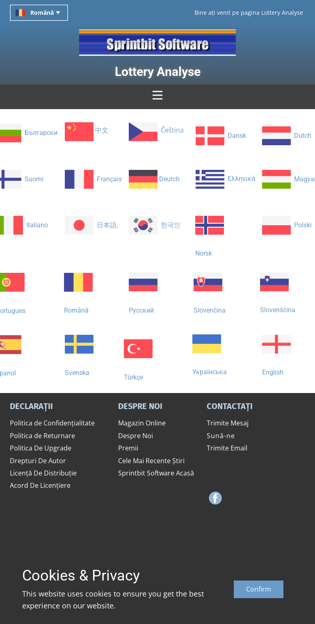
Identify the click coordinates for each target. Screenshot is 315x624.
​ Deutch (154, 179)
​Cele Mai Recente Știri (151, 460)
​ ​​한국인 (154, 225)
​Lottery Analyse (158, 71)
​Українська (209, 351)
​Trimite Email (227, 448)
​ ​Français (93, 179)
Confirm (258, 589)
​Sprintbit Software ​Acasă (156, 473)
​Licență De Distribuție (43, 473)
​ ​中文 (86, 131)
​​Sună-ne (221, 435)
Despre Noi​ (135, 435)
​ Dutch (286, 135)
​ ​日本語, (91, 225)
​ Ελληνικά (225, 179)
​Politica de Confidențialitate (52, 422)
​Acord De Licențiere (40, 485)
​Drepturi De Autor (38, 460)
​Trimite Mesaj (228, 422)
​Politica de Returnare (42, 435)
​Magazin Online (142, 422)
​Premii (128, 448)
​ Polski (287, 225)
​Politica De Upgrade (40, 448)
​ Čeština (156, 131)
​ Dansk (221, 136)
